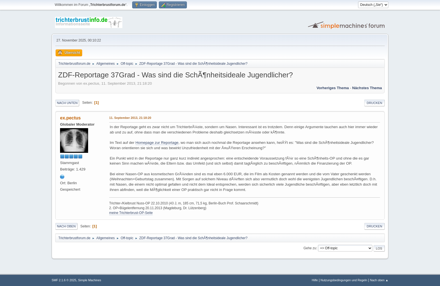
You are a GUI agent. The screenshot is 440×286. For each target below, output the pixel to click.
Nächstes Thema (367, 88)
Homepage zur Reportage (157, 142)
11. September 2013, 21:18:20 (130, 117)
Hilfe (315, 280)
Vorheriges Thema (333, 88)
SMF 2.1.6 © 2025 (64, 280)
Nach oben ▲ (379, 280)
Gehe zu (309, 248)
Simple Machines (89, 280)
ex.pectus (70, 118)
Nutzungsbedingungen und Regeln (343, 280)
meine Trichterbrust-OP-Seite (131, 213)
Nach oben (66, 226)
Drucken (374, 103)
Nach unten (67, 103)
